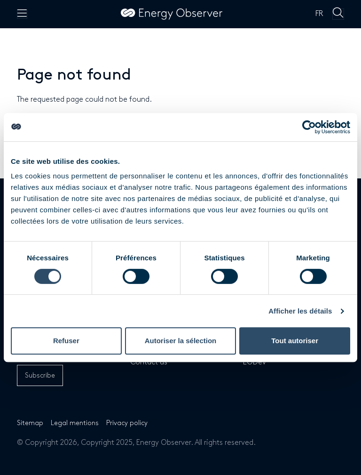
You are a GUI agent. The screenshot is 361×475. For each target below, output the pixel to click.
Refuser (66, 341)
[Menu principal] (22, 14)
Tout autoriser (294, 341)
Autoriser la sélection (181, 341)
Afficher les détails (300, 311)
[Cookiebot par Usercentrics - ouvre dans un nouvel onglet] (309, 127)
